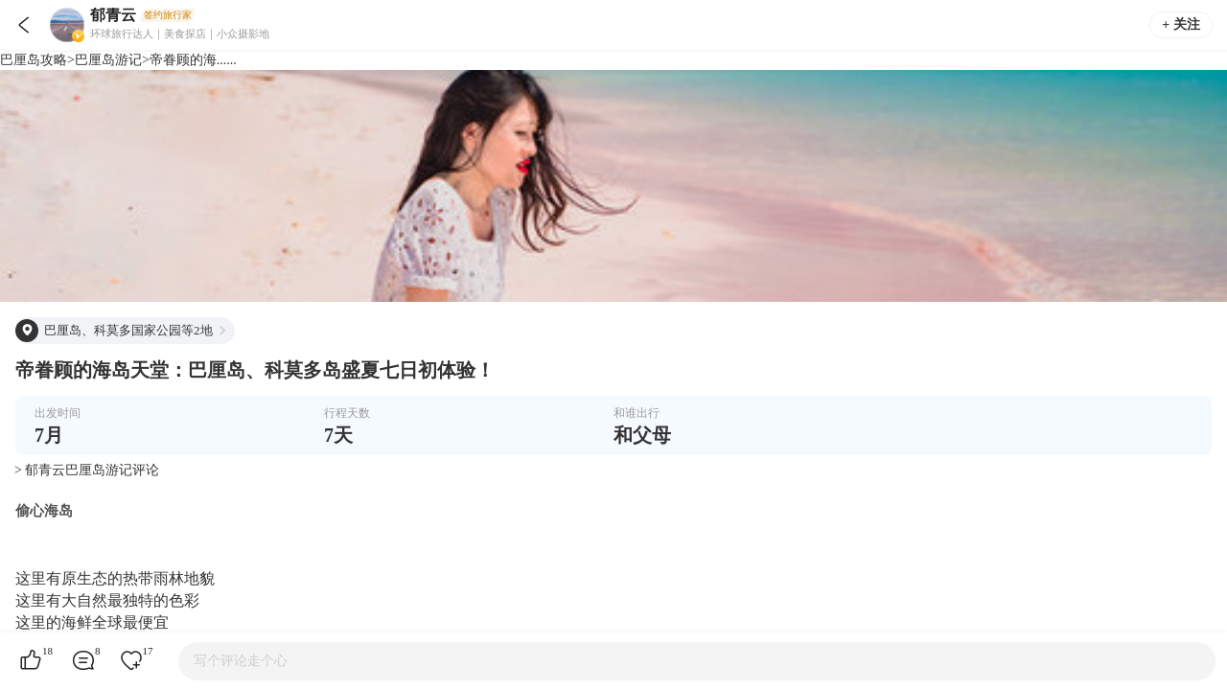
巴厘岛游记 (108, 60)
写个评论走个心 (241, 661)
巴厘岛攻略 (33, 60)
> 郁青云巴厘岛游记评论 (86, 470)
